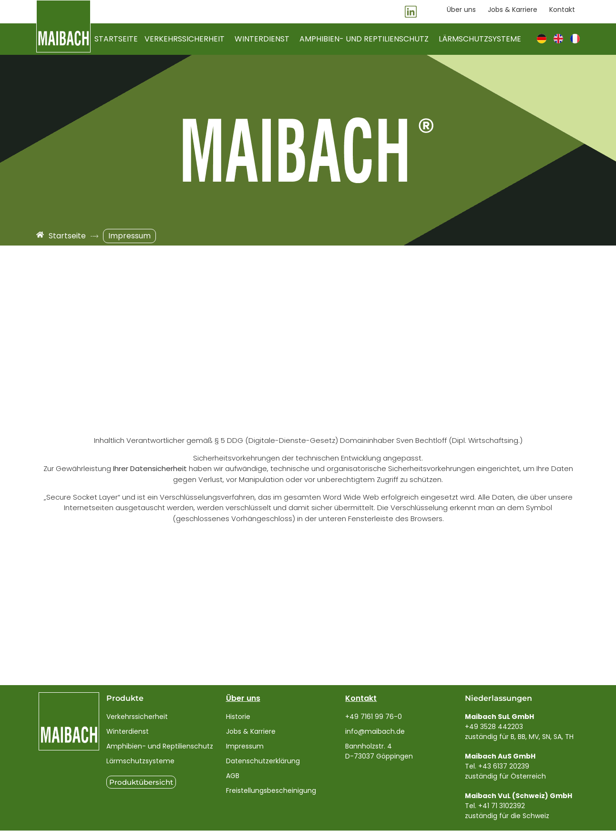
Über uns (243, 698)
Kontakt (361, 698)
